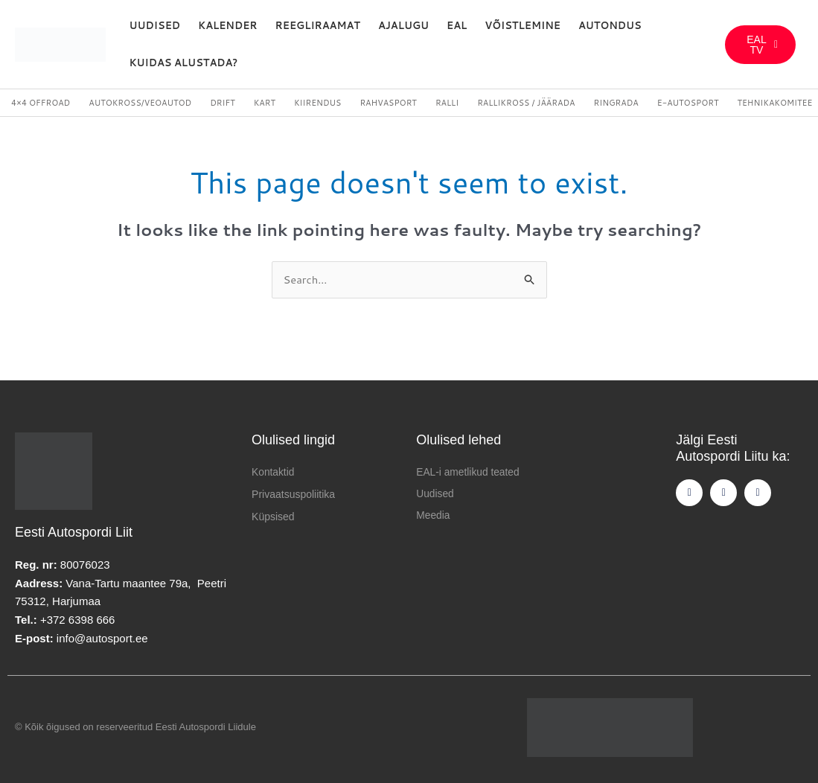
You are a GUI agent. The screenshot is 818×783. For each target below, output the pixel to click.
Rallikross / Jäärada (526, 103)
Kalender (227, 25)
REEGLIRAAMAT (317, 25)
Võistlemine (522, 25)
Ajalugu (403, 25)
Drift (222, 103)
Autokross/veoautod (140, 103)
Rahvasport (388, 103)
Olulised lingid (293, 440)
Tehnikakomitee (774, 103)
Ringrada (615, 103)
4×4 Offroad (40, 103)
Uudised (155, 25)
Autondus (610, 25)
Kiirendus (317, 103)
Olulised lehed (458, 440)
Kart (264, 103)
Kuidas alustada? (184, 62)
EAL (457, 25)
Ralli (446, 103)
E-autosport (688, 103)
